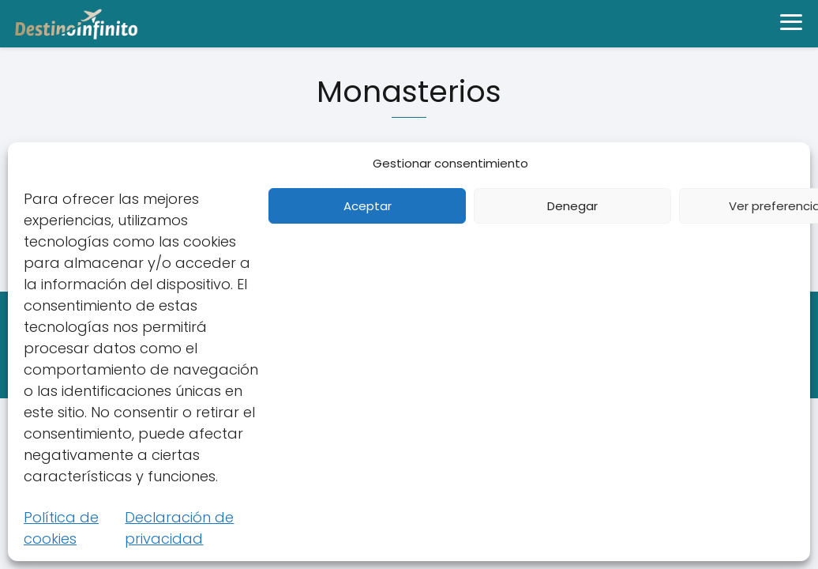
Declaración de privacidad (179, 527)
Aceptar (367, 206)
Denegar (572, 206)
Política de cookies (61, 527)
